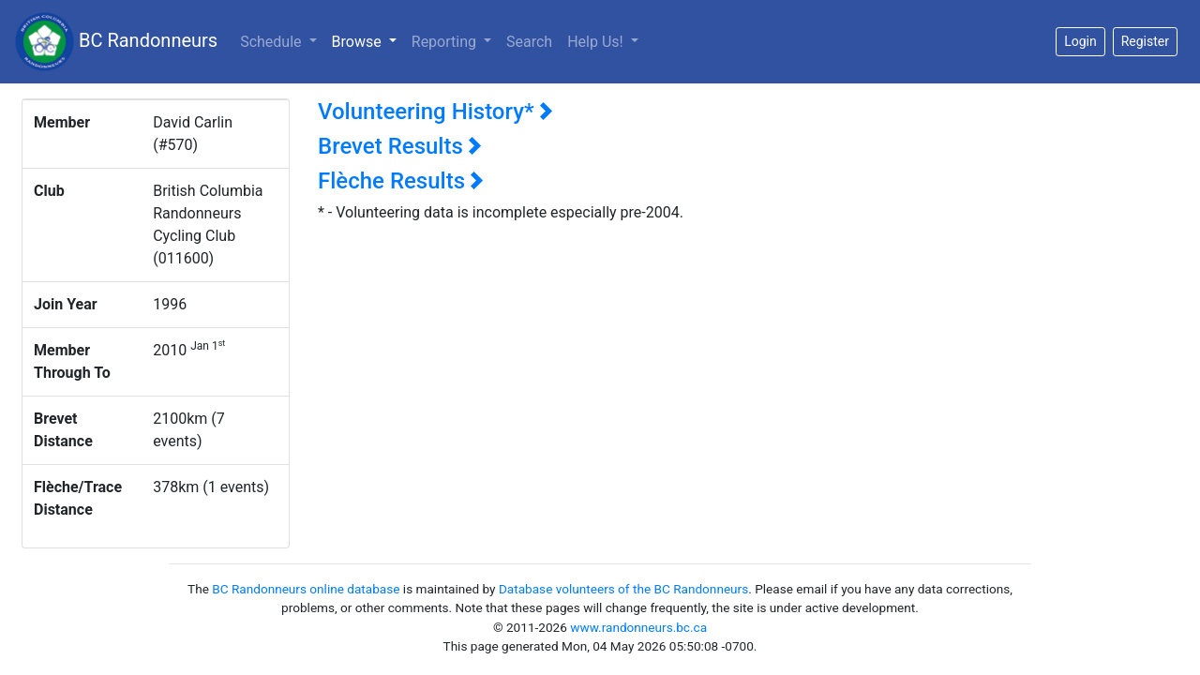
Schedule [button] (272, 42)
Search (529, 42)
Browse (368, 40)
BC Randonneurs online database (305, 588)
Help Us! (596, 42)
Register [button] (1145, 41)
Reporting (446, 42)
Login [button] (1080, 41)
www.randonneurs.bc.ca (638, 627)
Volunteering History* (435, 111)
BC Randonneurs (116, 41)
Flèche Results (401, 181)
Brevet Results (400, 146)
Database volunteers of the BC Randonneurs (623, 588)
